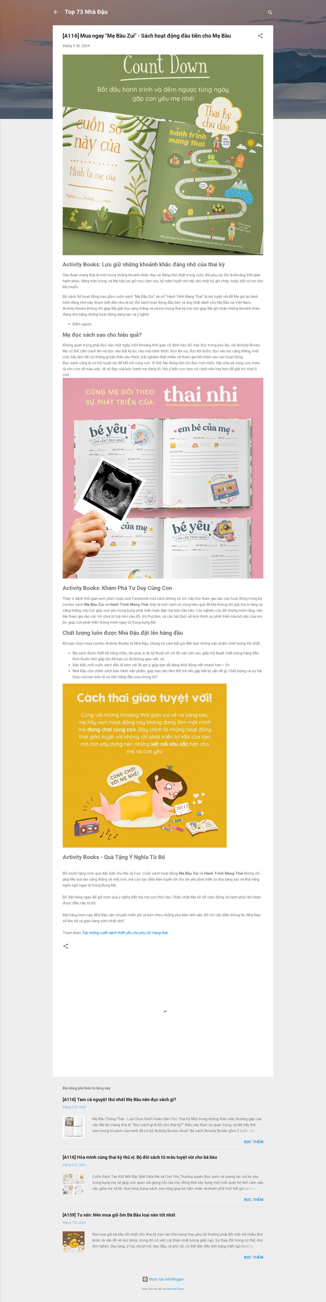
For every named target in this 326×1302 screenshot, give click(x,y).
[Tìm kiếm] (270, 13)
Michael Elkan (175, 1289)
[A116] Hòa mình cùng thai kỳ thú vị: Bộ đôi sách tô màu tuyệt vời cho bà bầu (140, 1157)
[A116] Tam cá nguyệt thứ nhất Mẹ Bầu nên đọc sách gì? (119, 1099)
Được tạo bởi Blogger (163, 1279)
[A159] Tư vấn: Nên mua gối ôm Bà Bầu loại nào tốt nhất (119, 1215)
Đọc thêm (253, 1142)
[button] (260, 36)
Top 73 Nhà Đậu (86, 11)
